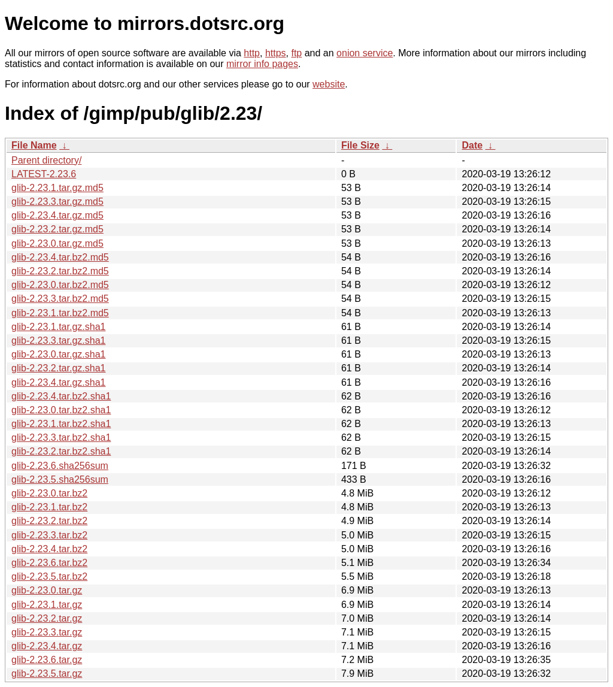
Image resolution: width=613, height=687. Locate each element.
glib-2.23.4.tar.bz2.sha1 (61, 396)
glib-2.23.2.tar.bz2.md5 (60, 271)
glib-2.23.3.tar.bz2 (49, 535)
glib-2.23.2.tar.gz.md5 (57, 229)
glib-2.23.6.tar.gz (46, 660)
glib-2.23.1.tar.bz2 (49, 507)
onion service (364, 53)
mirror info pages (262, 64)
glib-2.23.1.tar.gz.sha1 (58, 327)
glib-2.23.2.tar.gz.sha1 (58, 368)
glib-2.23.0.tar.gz (46, 590)
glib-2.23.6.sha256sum (59, 466)
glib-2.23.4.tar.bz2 (49, 549)
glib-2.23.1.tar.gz (46, 605)
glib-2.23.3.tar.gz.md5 (57, 201)
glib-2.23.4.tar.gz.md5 (57, 215)
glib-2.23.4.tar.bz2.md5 (60, 257)
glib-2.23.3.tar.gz (46, 632)
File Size (360, 145)
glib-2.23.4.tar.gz (46, 646)
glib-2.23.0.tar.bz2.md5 (60, 285)
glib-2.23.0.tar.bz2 (49, 493)
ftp (296, 53)
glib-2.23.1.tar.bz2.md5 (60, 313)
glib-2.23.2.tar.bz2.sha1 (61, 451)
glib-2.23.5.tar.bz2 (49, 576)
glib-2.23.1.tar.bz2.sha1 (61, 424)
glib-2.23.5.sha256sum (59, 479)
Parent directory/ (46, 160)
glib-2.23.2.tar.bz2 (49, 521)
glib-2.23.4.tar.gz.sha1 (58, 382)
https (275, 53)
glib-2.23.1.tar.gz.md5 (57, 188)
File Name (34, 145)
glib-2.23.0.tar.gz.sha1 (58, 354)
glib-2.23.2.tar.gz (46, 618)
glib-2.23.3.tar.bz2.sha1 (61, 437)
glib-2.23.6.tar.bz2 (49, 563)
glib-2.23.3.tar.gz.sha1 (58, 340)
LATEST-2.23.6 (43, 174)
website (328, 84)
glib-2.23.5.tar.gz (46, 673)
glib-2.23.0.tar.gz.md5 (57, 243)
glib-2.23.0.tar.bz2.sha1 (61, 410)
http (252, 53)
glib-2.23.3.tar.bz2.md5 (60, 298)
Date (472, 145)
